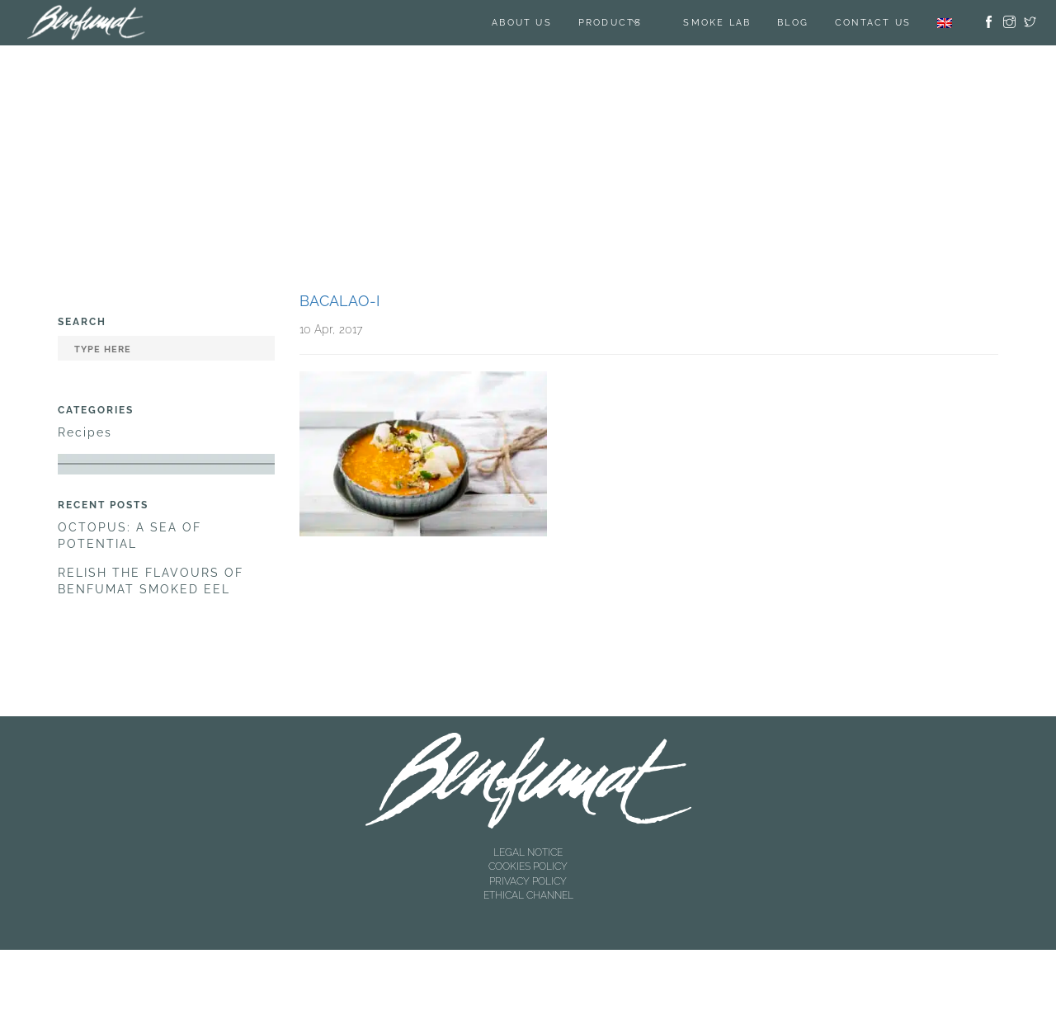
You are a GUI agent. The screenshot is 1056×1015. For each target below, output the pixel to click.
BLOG (792, 22)
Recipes (85, 432)
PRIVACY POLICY (528, 881)
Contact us (873, 22)
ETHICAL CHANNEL (528, 895)
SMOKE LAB (717, 22)
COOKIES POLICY (528, 866)
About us (522, 22)
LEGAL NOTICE (528, 852)
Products (610, 22)
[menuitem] (944, 22)
